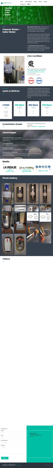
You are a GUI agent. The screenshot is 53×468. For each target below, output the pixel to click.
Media (35, 1)
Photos (40, 1)
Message (3, 445)
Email (2, 435)
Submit (5, 458)
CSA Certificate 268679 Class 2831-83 (36, 70)
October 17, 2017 (10, 171)
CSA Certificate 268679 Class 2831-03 (36, 72)
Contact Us (23, 4)
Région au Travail (43, 171)
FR (29, 4)
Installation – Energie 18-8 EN (38, 126)
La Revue (10, 170)
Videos (45, 1)
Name (2, 430)
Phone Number (4, 440)
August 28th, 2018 (26, 171)
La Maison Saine (26, 170)
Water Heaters (28, 1)
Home (21, 1)
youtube (47, 465)
